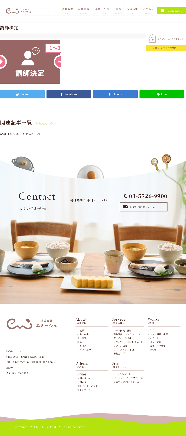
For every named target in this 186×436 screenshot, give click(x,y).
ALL (152, 330)
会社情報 (81, 338)
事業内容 (83, 11)
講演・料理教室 (158, 345)
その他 (153, 349)
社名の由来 (83, 334)
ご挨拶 (80, 330)
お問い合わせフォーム (143, 207)
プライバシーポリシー (88, 385)
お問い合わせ (84, 378)
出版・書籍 (155, 341)
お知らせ (148, 11)
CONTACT (171, 10)
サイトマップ (84, 389)
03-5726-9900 (145, 196)
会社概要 (67, 11)
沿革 (79, 341)
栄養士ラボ (102, 11)
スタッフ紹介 (84, 349)
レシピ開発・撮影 (123, 330)
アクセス (81, 345)
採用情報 (132, 11)
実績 (118, 11)
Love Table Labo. (123, 374)
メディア (154, 338)
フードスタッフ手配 (124, 349)
